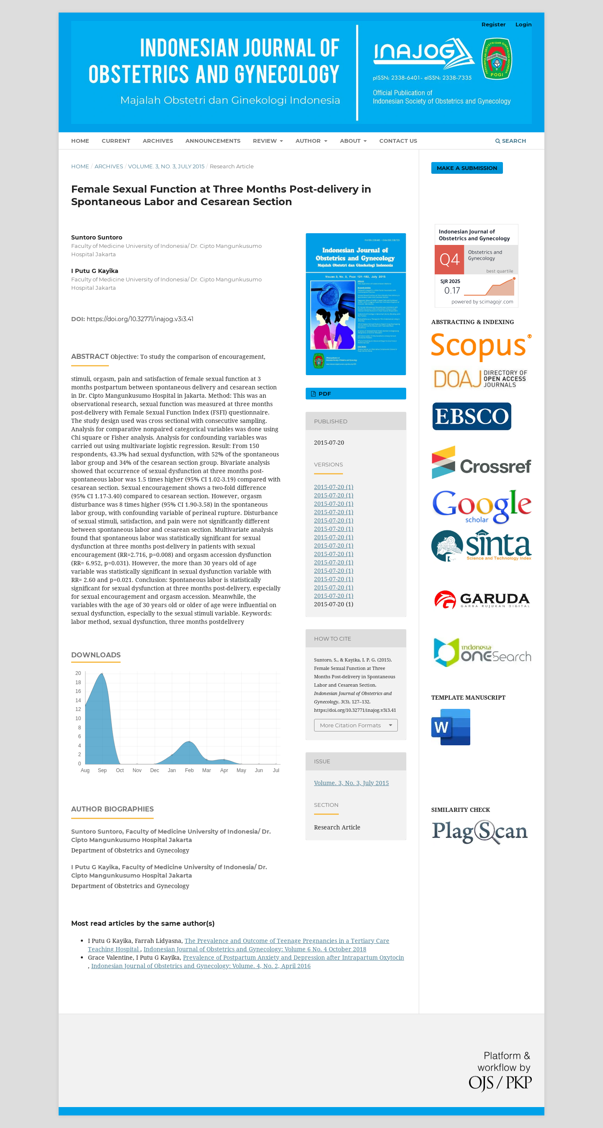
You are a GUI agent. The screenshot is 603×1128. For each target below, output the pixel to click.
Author (309, 140)
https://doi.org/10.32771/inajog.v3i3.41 (140, 319)
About (351, 140)
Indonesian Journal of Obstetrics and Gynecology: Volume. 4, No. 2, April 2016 (201, 966)
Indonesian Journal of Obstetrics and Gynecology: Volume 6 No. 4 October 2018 (255, 949)
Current (116, 140)
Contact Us (398, 140)
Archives (158, 140)
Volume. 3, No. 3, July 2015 (166, 166)
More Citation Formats (350, 725)
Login (523, 24)
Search (510, 140)
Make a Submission (467, 168)
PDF (324, 393)
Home (80, 140)
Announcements (213, 140)
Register (494, 24)
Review (265, 140)
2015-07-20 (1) (333, 487)
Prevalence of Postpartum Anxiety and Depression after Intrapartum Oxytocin (293, 957)
